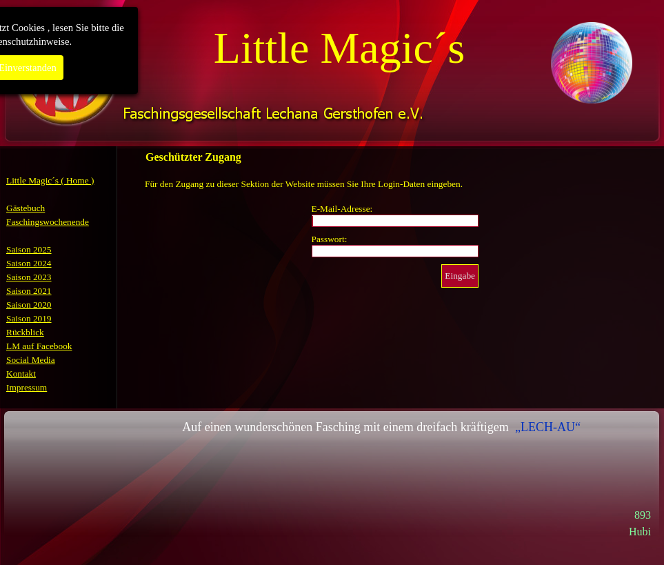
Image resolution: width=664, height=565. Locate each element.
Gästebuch (25, 208)
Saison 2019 (29, 318)
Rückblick (25, 332)
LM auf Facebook (39, 346)
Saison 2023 (29, 277)
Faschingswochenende (47, 222)
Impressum (26, 387)
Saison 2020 (29, 304)
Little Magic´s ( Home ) (50, 180)
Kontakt (21, 373)
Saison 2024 (29, 263)
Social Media (30, 360)
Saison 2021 (29, 291)
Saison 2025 (29, 249)
